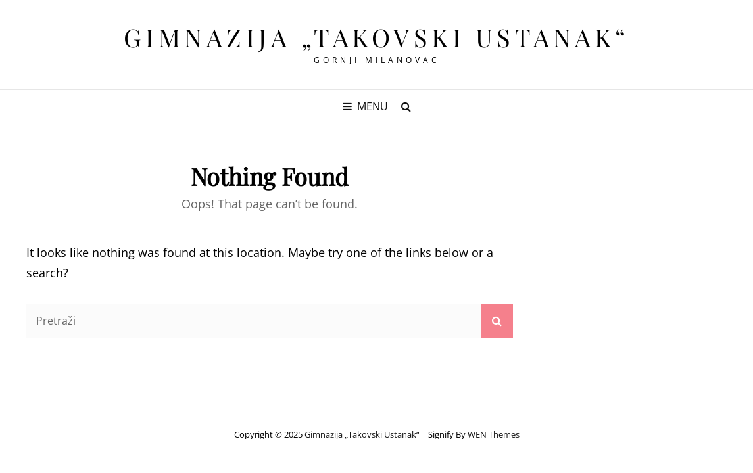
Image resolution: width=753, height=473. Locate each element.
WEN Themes (494, 434)
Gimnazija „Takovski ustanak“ (377, 37)
